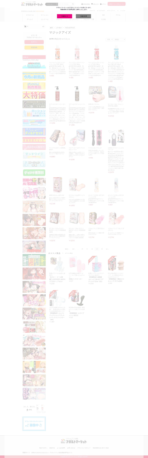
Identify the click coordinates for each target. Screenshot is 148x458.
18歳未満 (83, 16)
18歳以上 (64, 16)
